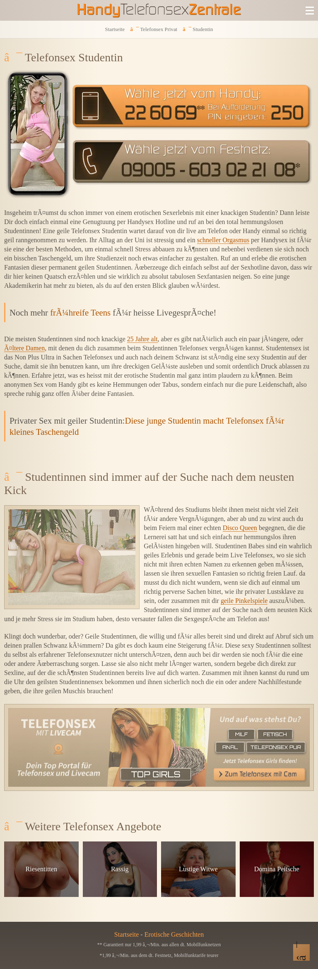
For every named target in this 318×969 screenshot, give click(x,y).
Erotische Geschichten (174, 934)
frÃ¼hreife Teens (80, 312)
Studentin (203, 29)
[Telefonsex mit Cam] (159, 747)
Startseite (115, 29)
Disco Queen (240, 527)
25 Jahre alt (142, 338)
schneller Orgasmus (223, 239)
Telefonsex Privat (158, 29)
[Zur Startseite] (159, 10)
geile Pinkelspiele (244, 600)
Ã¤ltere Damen (24, 348)
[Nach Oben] (301, 952)
